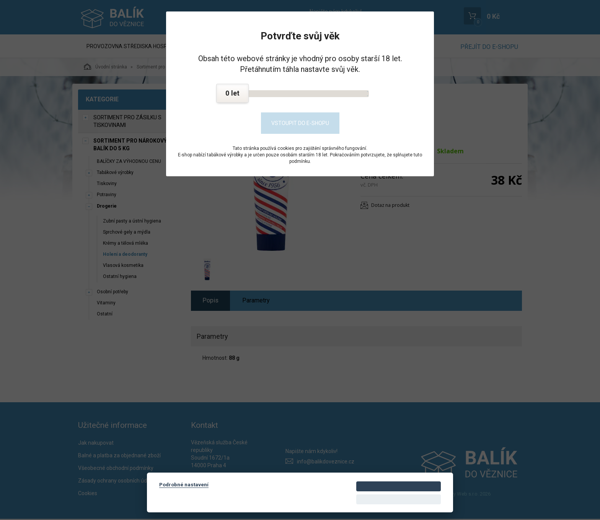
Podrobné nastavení (184, 484)
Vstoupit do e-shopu (300, 123)
